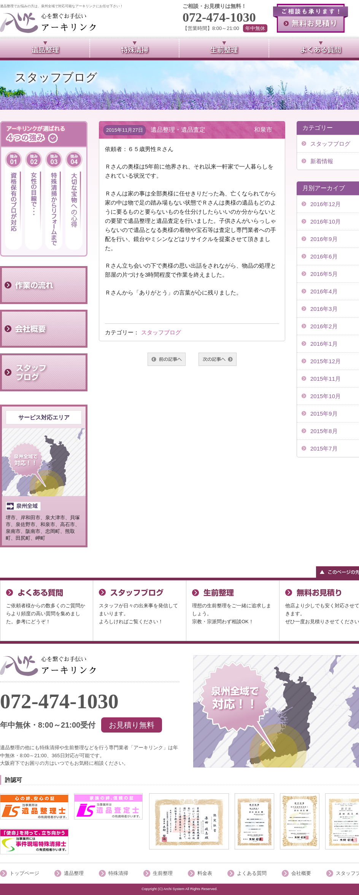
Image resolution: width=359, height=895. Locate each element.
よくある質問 (252, 873)
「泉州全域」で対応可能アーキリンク (48, 665)
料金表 (204, 873)
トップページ (24, 873)
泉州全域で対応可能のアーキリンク (48, 22)
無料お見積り (310, 18)
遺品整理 (74, 873)
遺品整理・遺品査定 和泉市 (211, 129)
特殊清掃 (118, 873)
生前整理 (163, 873)
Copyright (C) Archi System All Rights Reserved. (179, 889)
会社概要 (301, 873)
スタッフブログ (161, 332)
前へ (167, 359)
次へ (218, 359)
